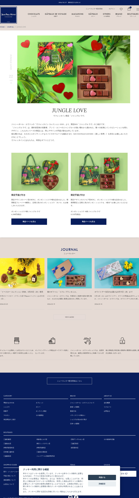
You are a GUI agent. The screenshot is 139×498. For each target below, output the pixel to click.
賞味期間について (10, 480)
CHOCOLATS (34, 15)
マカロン (7, 415)
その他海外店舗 (109, 439)
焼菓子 (6, 411)
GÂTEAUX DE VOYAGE (55, 15)
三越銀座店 (7, 456)
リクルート (107, 407)
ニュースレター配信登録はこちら (69, 381)
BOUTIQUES (132, 15)
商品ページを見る (29, 221)
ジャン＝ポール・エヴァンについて (82, 403)
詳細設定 (102, 484)
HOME (2, 27)
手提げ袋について (10, 476)
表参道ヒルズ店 (42, 439)
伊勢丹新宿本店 (9, 448)
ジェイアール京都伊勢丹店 (46, 456)
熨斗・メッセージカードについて (15, 472)
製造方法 (73, 411)
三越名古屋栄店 (42, 452)
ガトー (38, 407)
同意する (102, 477)
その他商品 (39, 415)
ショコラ (7, 407)
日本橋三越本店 (9, 452)
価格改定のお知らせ (74, 2)
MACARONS (77, 15)
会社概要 (107, 403)
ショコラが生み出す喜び (78, 419)
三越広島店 (74, 443)
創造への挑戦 (74, 407)
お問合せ (107, 411)
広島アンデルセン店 (77, 439)
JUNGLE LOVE (21, 27)
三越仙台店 (7, 443)
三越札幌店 (7, 439)
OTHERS (106, 15)
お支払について (9, 484)
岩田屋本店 (74, 448)
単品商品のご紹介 (10, 419)
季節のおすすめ (9, 403)
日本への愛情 (74, 424)
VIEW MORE (69, 317)
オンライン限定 (41, 411)
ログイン (112, 8)
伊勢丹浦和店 (41, 448)
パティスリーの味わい (77, 415)
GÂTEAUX (93, 15)
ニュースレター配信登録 (94, 8)
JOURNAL (10, 27)
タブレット (39, 403)
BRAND (118, 15)
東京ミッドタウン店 (43, 443)
